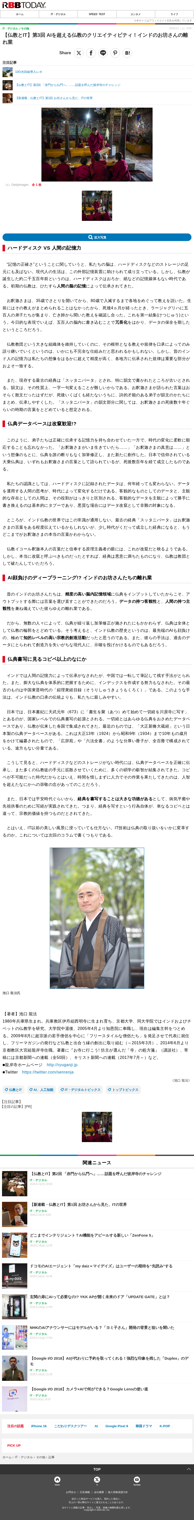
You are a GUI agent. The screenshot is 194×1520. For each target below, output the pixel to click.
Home (57, 1484)
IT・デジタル (58, 14)
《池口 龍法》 (181, 1080)
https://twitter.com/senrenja (48, 1072)
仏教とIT (15, 1090)
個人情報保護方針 (118, 1492)
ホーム (19, 14)
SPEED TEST (97, 14)
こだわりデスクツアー (70, 1426)
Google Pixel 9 (116, 1426)
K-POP (165, 1426)
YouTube (136, 1484)
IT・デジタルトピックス (83, 1090)
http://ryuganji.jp (62, 1065)
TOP (97, 1469)
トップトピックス (125, 1090)
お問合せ (71, 1492)
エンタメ (136, 14)
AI (96, 1426)
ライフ (174, 14)
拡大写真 (100, 237)
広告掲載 (85, 1492)
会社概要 (99, 1492)
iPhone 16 (38, 1426)
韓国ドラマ (144, 1426)
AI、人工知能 (43, 1090)
